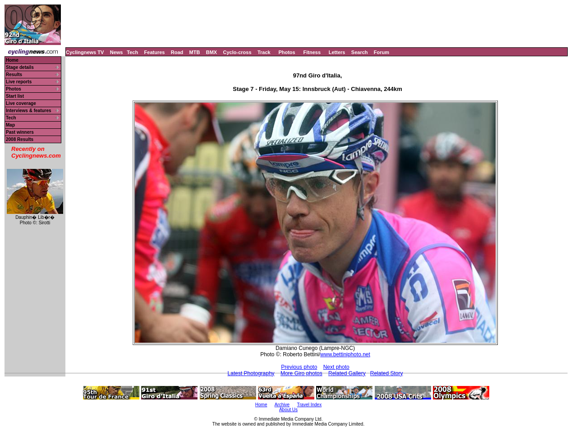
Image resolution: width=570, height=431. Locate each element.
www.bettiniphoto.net (345, 354)
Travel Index (309, 404)
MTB (194, 52)
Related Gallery (347, 373)
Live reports (19, 81)
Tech (132, 52)
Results (14, 74)
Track (264, 52)
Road (177, 52)
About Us (288, 409)
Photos (286, 52)
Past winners (20, 132)
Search (359, 52)
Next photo (336, 367)
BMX (211, 52)
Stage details (20, 67)
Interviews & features (28, 110)
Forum (381, 52)
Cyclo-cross (237, 52)
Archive (282, 404)
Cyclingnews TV (85, 52)
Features (154, 52)
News (116, 52)
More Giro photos (301, 373)
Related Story (386, 373)
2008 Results (19, 139)
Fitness (312, 52)
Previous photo (299, 367)
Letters (337, 52)
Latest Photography (251, 373)
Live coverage (21, 103)
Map (10, 124)
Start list (15, 96)
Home (12, 60)
